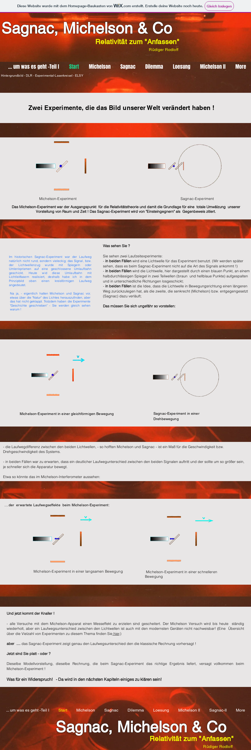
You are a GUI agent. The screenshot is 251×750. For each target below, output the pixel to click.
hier (115, 633)
